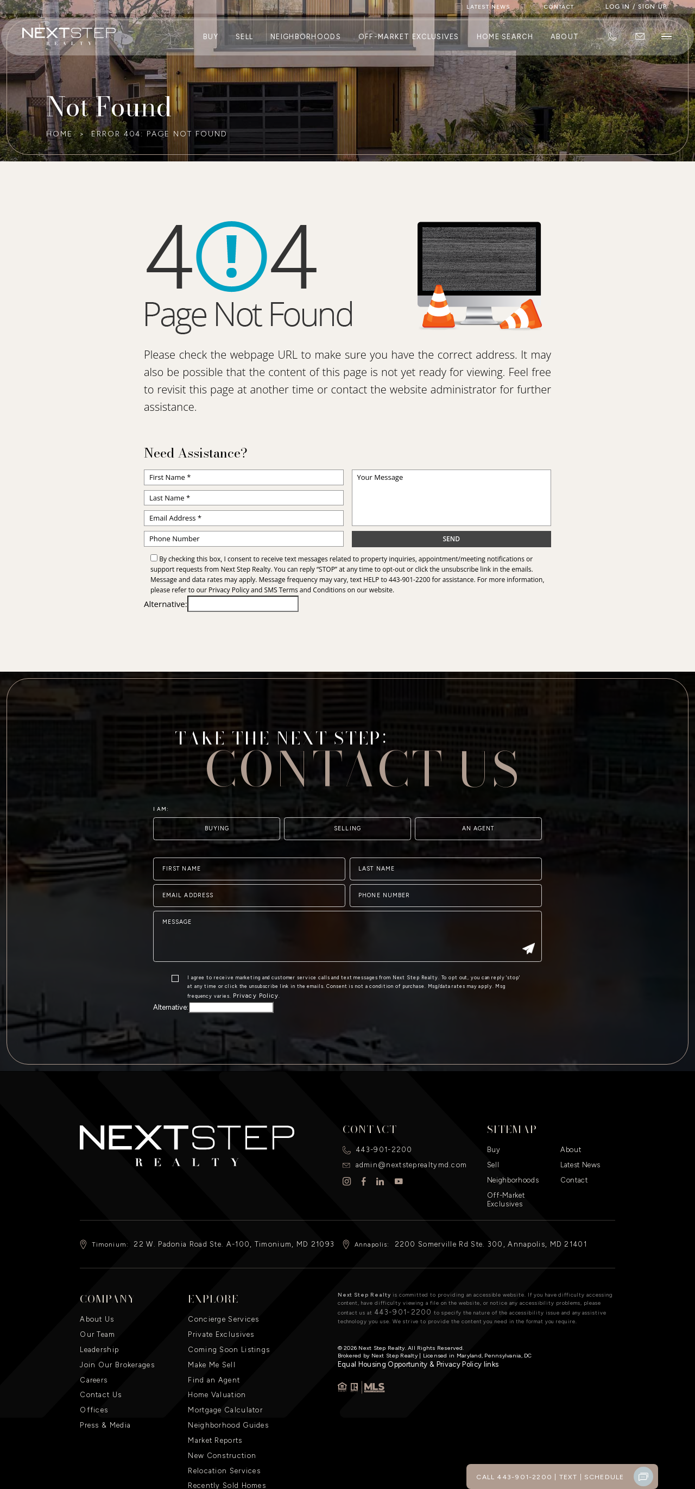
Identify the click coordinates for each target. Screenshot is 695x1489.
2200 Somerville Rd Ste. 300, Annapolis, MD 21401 (477, 1220)
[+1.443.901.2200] (611, 42)
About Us (95, 1293)
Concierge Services (220, 1293)
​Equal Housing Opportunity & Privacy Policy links (404, 1335)
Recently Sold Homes (223, 1437)
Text (572, 1476)
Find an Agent (211, 1345)
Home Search (504, 42)
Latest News (579, 1148)
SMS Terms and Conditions (305, 590)
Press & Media (103, 1384)
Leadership (98, 1319)
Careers (92, 1345)
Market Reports (213, 1398)
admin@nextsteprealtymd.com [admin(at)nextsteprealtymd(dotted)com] (406, 1148)
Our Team (96, 1306)
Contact (572, 1161)
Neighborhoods (304, 42)
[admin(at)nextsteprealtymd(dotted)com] (639, 42)
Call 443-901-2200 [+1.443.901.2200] (524, 1476)
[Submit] (528, 986)
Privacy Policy (228, 590)
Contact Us (98, 1358)
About (563, 42)
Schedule (606, 1476)
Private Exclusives (218, 1306)
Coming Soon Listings (224, 1319)
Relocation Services (221, 1424)
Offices (92, 1371)
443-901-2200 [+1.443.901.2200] (409, 579)
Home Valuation (215, 1358)
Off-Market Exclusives (407, 42)
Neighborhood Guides (223, 1384)
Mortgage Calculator (221, 1371)
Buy (209, 42)
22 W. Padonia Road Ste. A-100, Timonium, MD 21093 (221, 1220)
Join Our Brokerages (113, 1332)
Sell (243, 42)
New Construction (218, 1411)
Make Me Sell (210, 1332)
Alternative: (165, 603)
